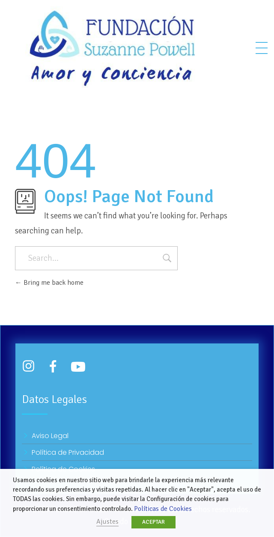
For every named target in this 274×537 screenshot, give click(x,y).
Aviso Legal (50, 436)
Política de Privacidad (68, 452)
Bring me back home (49, 282)
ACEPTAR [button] (153, 522)
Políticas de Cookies (163, 508)
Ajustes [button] (107, 521)
